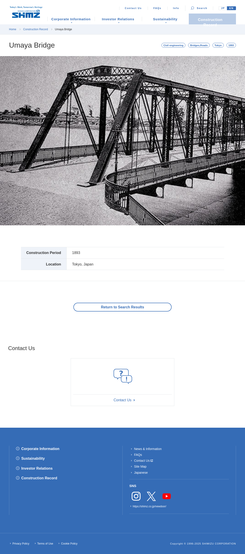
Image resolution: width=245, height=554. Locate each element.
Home (12, 29)
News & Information (148, 449)
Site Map (140, 466)
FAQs (157, 8)
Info (176, 8)
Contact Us (133, 8)
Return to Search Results (122, 307)
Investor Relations (37, 468)
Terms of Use (45, 543)
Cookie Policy (69, 543)
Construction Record (35, 29)
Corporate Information (40, 449)
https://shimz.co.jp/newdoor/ (149, 506)
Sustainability (33, 458)
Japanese (141, 472)
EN (231, 8)
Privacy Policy (20, 543)
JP (223, 8)
